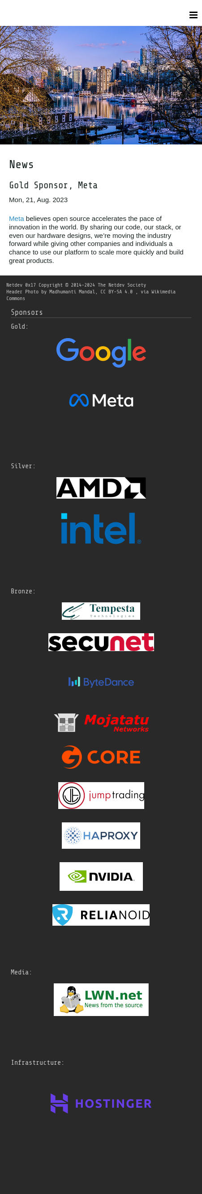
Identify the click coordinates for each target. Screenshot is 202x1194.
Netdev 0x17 (21, 285)
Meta (16, 218)
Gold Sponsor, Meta (53, 185)
